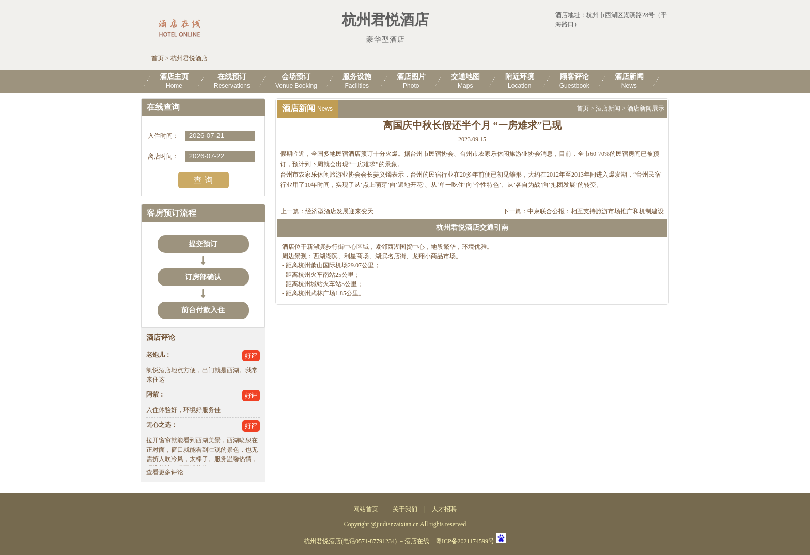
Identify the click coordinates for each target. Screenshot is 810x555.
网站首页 (365, 509)
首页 (157, 58)
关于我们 (405, 509)
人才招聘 (444, 509)
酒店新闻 (608, 108)
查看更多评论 (164, 472)
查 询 (203, 180)
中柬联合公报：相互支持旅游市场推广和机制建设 (595, 211)
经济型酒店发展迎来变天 (339, 211)
